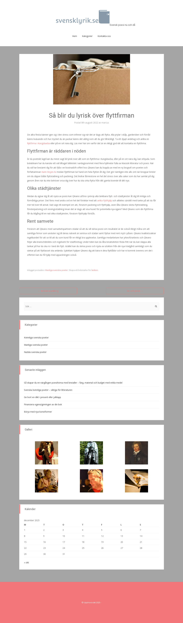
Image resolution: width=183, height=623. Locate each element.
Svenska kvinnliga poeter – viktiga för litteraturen (48, 389)
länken (94, 270)
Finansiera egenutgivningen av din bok (43, 404)
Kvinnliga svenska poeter (36, 337)
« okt (26, 562)
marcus (105, 122)
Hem (74, 36)
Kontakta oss (104, 36)
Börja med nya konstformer (38, 411)
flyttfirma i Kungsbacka (38, 143)
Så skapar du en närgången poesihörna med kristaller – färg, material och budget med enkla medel (73, 382)
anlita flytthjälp (104, 200)
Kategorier (87, 36)
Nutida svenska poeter (35, 352)
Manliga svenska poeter (56, 270)
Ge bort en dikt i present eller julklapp (42, 397)
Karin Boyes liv (49, 171)
